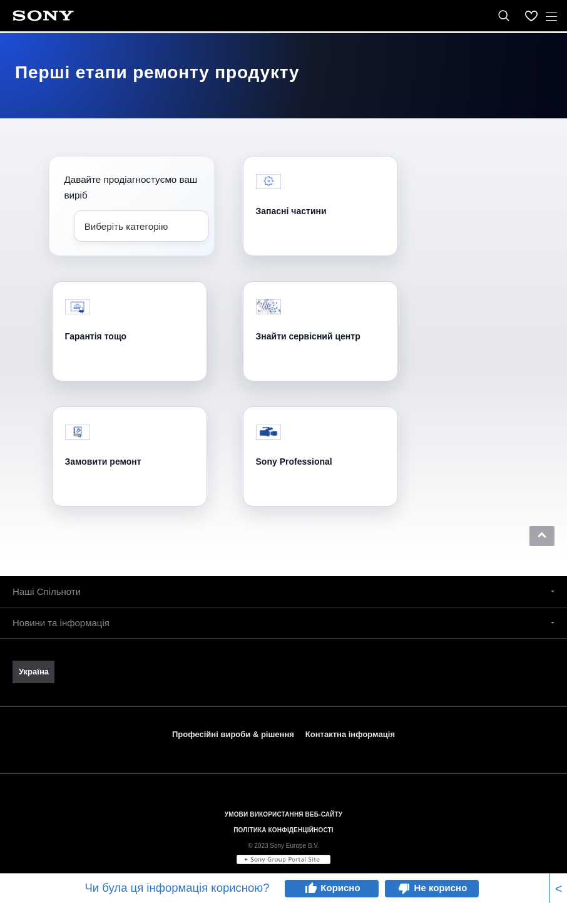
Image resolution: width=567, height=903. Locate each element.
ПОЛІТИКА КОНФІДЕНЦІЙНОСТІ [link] (283, 830)
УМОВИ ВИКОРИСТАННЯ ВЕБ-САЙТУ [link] (283, 814)
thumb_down (404, 888)
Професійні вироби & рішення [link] (233, 734)
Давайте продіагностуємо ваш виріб (131, 187)
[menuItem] (531, 15)
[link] (33, 672)
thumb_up (310, 888)
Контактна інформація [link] (350, 734)
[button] (541, 536)
